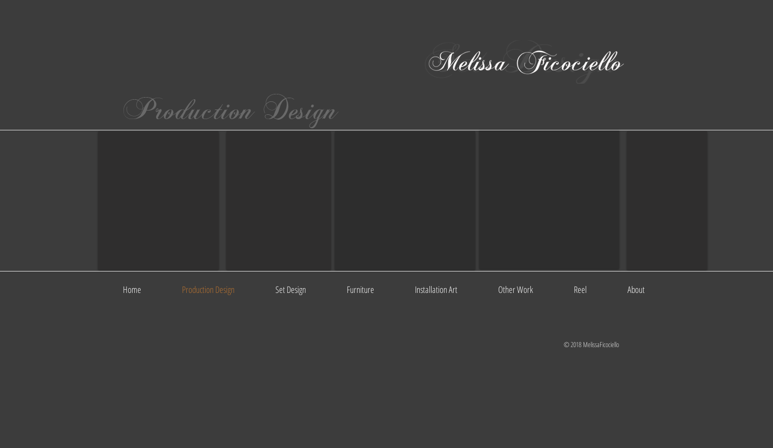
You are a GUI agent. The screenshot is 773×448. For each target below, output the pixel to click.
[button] (158, 200)
